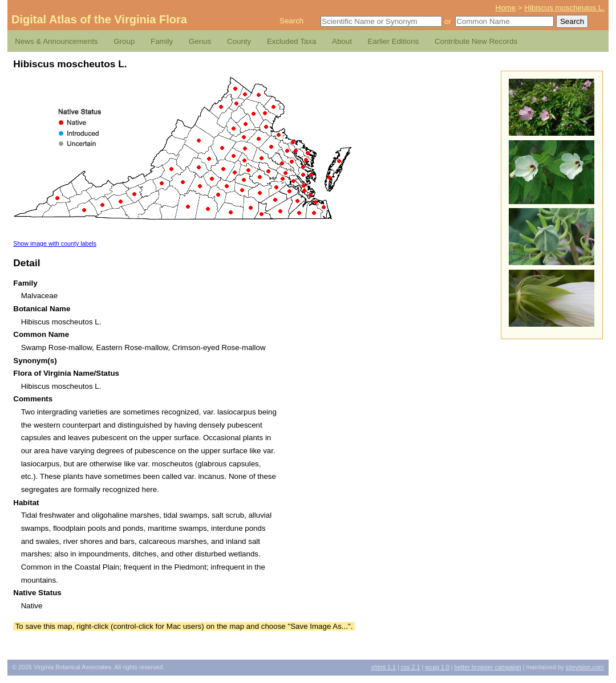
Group (124, 41)
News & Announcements (56, 41)
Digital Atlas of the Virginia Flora (99, 19)
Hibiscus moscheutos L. (564, 7)
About (342, 41)
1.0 (437, 667)
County (239, 41)
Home (506, 7)
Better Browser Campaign (487, 667)
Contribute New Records (476, 41)
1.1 (383, 667)
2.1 (410, 667)
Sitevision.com (585, 667)
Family (162, 41)
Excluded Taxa (291, 41)
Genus (200, 41)
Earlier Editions (393, 41)
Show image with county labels (54, 243)
